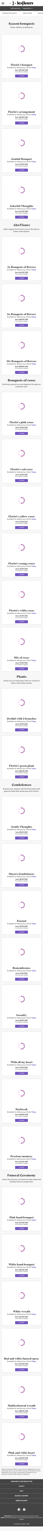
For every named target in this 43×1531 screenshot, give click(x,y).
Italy (24, 1522)
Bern (16, 1520)
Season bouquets (9, 13)
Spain (32, 1522)
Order (22, 76)
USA (36, 1522)
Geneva (26, 1520)
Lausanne (32, 1520)
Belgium (14, 1522)
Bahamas (27, 8)
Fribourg (21, 1520)
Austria (28, 1522)
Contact (21, 1490)
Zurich (37, 1520)
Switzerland (8, 1522)
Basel (13, 1520)
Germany (19, 1522)
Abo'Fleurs (27, 13)
